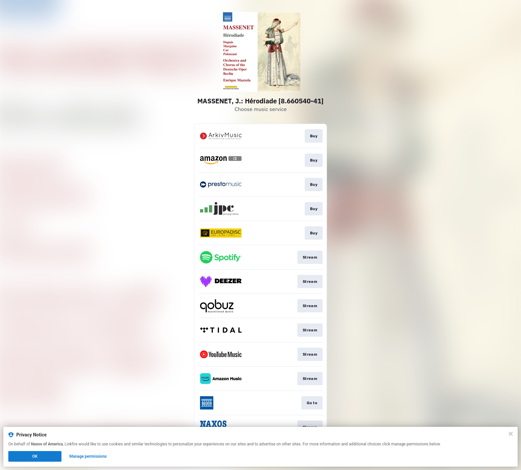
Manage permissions (88, 456)
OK (35, 456)
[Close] (510, 433)
